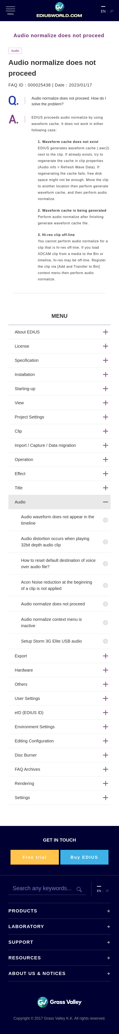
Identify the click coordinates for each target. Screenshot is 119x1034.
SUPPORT (20, 942)
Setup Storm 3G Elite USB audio (51, 641)
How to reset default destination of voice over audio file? (58, 563)
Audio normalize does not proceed (53, 604)
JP (112, 11)
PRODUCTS (22, 910)
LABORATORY (26, 926)
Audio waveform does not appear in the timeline (57, 519)
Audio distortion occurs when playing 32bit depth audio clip (55, 541)
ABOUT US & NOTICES (37, 973)
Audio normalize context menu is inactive (51, 622)
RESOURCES (24, 957)
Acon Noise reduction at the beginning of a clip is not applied (56, 585)
